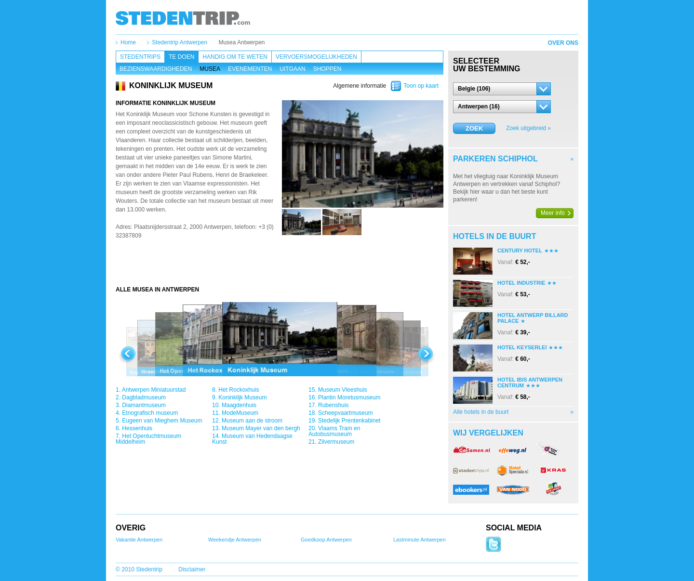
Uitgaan (292, 69)
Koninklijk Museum (242, 397)
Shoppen (327, 69)
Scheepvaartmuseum (345, 412)
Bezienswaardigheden (156, 69)
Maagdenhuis (239, 405)
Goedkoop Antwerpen (326, 539)
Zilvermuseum (336, 441)
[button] (502, 88)
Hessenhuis (137, 428)
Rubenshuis (333, 405)
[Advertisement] (279, 266)
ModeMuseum (240, 412)
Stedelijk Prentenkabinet (349, 420)
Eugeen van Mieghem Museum (162, 420)
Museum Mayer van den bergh (261, 428)
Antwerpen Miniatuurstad (154, 389)
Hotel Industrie (521, 283)
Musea (210, 69)
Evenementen (250, 69)
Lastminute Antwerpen (419, 539)
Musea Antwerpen (241, 42)
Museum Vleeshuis (342, 389)
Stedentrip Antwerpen (179, 42)
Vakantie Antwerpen (139, 539)
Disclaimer (191, 569)
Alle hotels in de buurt (480, 412)
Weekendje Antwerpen (234, 539)
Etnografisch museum (150, 412)
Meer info (553, 213)
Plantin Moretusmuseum (349, 397)
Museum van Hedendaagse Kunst (252, 439)
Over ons (563, 43)
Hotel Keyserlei (522, 347)
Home (128, 42)
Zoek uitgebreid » (528, 128)
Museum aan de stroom (252, 420)
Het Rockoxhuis (238, 389)
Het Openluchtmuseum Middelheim (148, 439)
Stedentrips (140, 56)
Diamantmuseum (144, 405)
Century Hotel (519, 250)
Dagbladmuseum (144, 397)
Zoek (474, 128)
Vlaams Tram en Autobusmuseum (334, 431)
